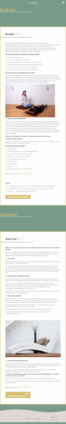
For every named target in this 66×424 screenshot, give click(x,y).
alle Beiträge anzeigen (17, 197)
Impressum (28, 418)
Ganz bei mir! (8, 214)
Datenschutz (37, 418)
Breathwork (7, 9)
